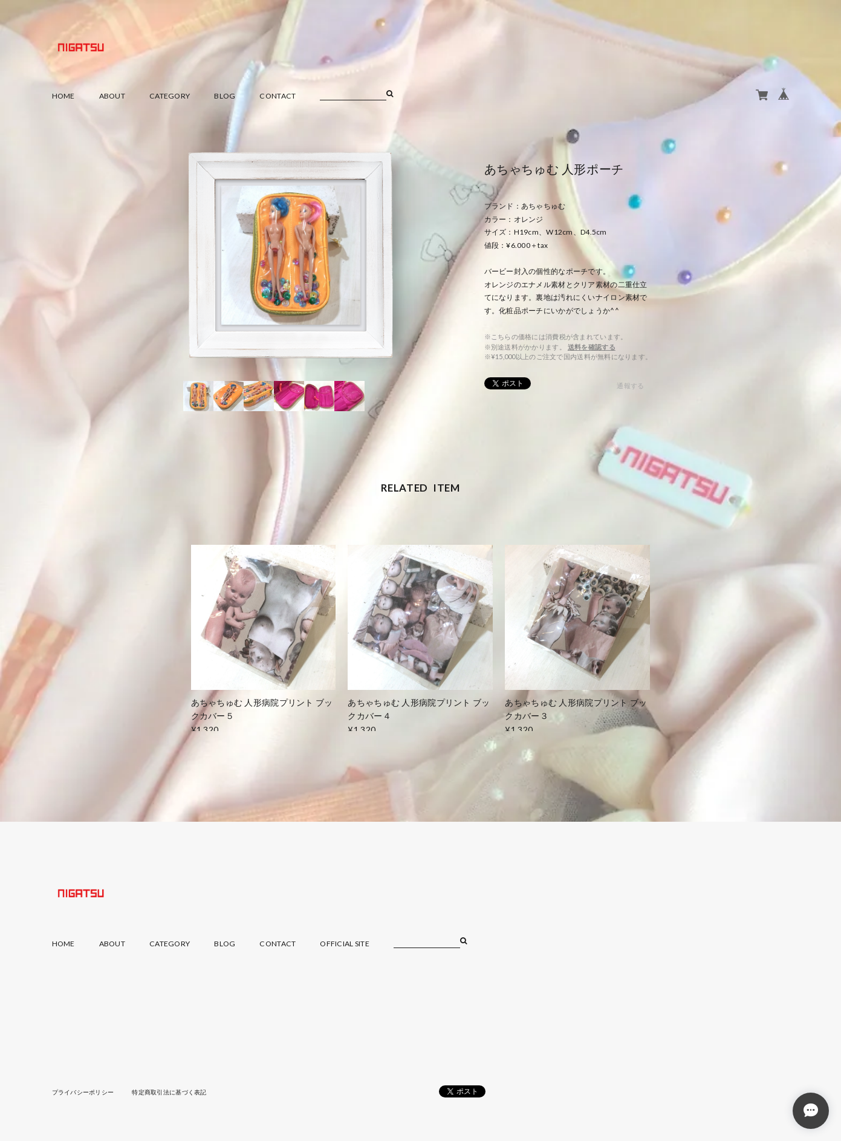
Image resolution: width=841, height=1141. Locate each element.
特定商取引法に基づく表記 (169, 1092)
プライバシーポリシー (83, 1092)
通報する (630, 385)
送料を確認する (591, 347)
